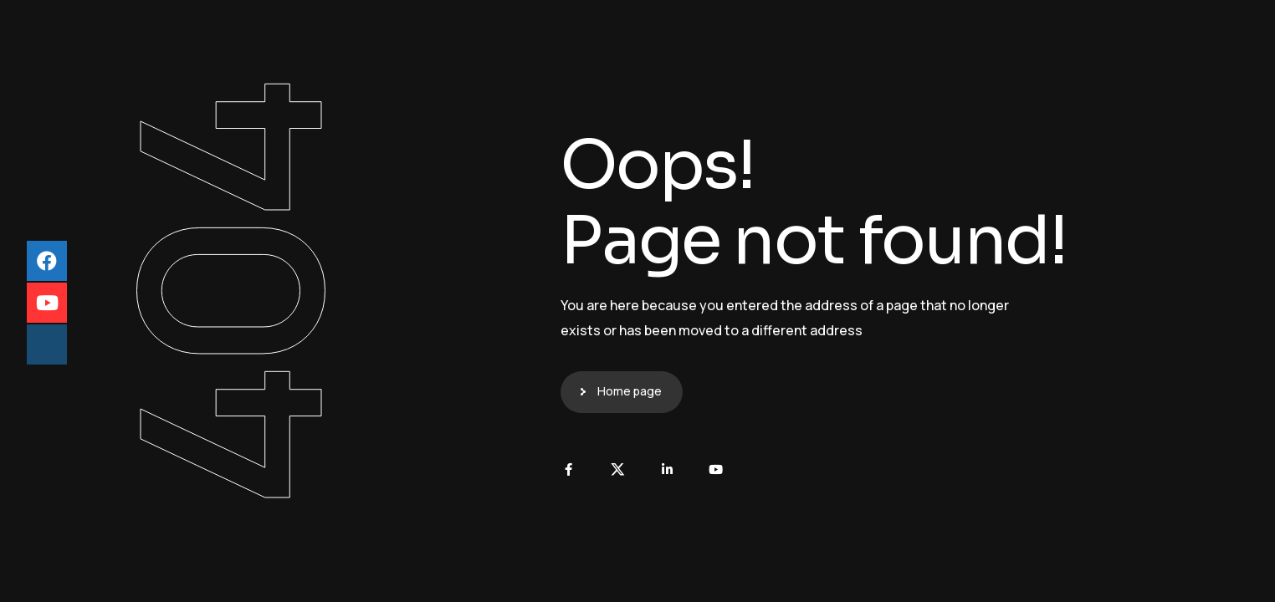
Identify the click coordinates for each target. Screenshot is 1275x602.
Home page (629, 391)
